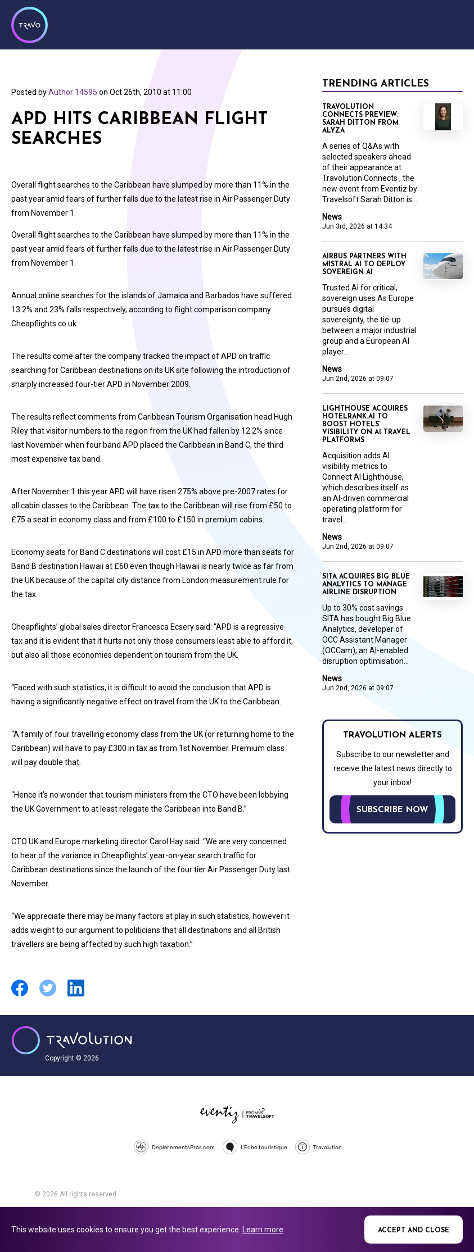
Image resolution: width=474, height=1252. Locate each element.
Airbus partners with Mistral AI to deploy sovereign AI (364, 264)
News (332, 216)
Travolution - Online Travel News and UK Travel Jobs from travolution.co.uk (71, 1040)
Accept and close (413, 1230)
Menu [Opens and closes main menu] (451, 23)
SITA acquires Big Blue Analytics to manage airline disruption (366, 584)
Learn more (262, 1229)
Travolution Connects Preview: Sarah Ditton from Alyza (360, 119)
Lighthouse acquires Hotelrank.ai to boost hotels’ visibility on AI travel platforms (366, 425)
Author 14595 (72, 92)
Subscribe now (392, 810)
